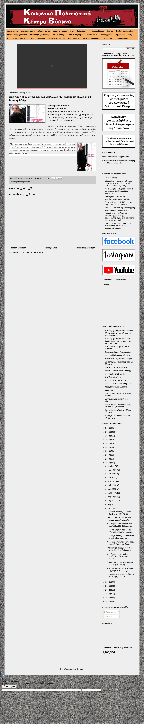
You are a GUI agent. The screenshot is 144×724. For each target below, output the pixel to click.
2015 (107, 586)
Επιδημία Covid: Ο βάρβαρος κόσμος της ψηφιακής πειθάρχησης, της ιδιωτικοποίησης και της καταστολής (119, 216)
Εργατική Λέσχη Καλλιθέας (116, 367)
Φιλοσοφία (108, 38)
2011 (107, 601)
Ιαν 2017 (112, 508)
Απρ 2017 (112, 497)
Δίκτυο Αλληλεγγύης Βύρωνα (117, 355)
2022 (107, 443)
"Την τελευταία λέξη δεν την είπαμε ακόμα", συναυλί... (119, 519)
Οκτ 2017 (112, 474)
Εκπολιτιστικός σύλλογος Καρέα (118, 358)
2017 (107, 463)
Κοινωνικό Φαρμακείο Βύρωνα (118, 383)
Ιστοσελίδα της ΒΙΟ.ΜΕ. (115, 374)
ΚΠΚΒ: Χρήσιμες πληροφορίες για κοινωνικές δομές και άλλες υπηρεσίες (119, 191)
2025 (107, 432)
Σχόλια (108, 616)
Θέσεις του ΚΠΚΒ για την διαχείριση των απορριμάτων (117, 198)
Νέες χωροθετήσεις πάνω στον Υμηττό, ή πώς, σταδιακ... (120, 543)
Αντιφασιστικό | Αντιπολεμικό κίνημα (35, 31)
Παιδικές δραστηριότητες (17, 38)
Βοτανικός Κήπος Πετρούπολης (118, 352)
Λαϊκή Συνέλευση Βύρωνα (116, 387)
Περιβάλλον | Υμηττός (56, 38)
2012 (107, 597)
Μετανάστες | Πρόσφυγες (17, 35)
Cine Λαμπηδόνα (122, 38)
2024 (107, 436)
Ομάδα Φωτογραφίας (75, 35)
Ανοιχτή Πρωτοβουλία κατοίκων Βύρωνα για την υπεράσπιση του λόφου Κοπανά (119, 333)
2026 (107, 428)
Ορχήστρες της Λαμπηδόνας (125, 35)
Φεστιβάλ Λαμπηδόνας (91, 38)
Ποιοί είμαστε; (111, 178)
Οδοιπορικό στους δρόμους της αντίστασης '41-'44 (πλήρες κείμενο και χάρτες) (118, 225)
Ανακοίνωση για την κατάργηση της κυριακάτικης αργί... (121, 569)
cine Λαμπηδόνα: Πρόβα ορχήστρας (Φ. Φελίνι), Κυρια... (118, 556)
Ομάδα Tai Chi (92, 35)
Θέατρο (110, 31)
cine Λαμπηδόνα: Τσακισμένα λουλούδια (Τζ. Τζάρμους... (119, 525)
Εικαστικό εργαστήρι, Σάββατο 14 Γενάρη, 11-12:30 (120, 575)
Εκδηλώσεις (81, 31)
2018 (107, 459)
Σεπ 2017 (112, 477)
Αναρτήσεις (110, 612)
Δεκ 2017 (112, 466)
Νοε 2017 (112, 470)
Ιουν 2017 (112, 489)
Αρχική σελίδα (51, 248)
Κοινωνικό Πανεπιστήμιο (115, 380)
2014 (107, 590)
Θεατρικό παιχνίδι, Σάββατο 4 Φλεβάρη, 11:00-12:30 (120, 513)
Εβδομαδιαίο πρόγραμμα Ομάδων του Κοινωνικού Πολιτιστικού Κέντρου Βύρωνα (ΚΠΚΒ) (119, 183)
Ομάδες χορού (106, 35)
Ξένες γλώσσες (58, 35)
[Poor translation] (12, 687)
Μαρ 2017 (112, 501)
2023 (107, 439)
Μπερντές (109, 390)
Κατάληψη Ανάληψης (114, 377)
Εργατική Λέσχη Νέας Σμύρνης (118, 370)
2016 (107, 582)
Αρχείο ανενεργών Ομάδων (63, 31)
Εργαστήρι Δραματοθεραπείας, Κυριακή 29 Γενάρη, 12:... (120, 563)
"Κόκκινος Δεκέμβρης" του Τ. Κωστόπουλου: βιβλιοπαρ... (119, 549)
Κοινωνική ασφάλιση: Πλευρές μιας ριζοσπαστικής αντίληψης (120, 209)
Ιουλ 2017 (112, 485)
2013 (107, 594)
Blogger (80, 669)
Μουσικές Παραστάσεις (39, 35)
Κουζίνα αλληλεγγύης (124, 31)
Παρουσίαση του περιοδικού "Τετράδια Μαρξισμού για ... (120, 531)
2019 (107, 455)
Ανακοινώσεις (12, 31)
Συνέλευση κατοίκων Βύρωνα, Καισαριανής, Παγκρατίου (118, 405)
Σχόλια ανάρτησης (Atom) (31, 252)
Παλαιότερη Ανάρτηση (85, 248)
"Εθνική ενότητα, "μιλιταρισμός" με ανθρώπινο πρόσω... (121, 537)
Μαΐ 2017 (112, 493)
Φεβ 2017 (112, 504)
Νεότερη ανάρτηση (18, 248)
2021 (107, 447)
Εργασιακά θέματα (97, 31)
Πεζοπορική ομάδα (38, 38)
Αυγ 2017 (112, 481)
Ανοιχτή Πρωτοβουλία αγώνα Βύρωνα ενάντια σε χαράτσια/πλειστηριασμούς (118, 341)
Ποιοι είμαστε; (74, 38)
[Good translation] (5, 687)
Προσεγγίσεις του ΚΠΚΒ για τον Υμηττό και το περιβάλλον (118, 203)
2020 (107, 451)
